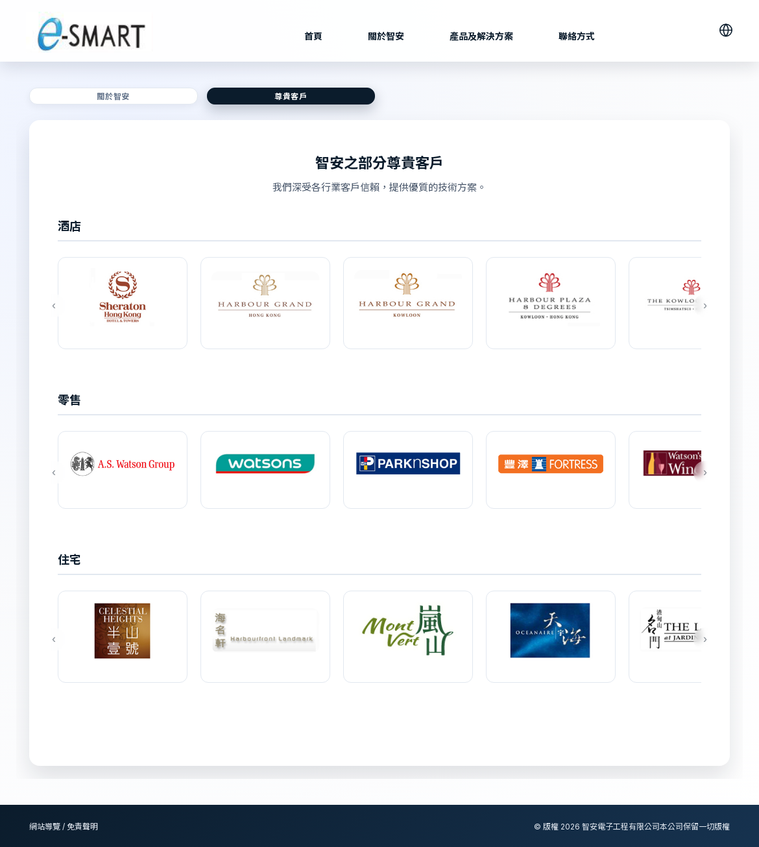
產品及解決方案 (481, 36)
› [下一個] (703, 305)
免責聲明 (82, 826)
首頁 (313, 36)
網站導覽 (44, 826)
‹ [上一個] (52, 305)
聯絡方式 (577, 36)
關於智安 (386, 36)
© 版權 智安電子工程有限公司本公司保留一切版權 (632, 826)
